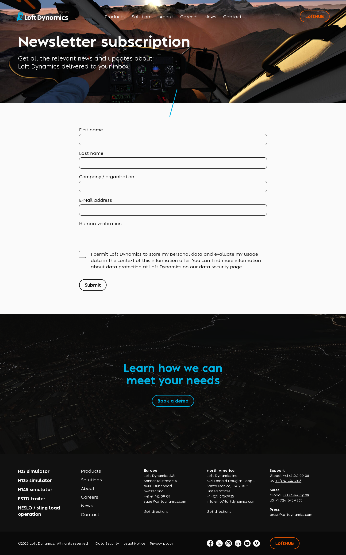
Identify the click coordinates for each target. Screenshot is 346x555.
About (166, 16)
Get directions (156, 511)
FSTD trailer (31, 498)
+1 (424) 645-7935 (220, 496)
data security (214, 266)
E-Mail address (95, 200)
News (210, 16)
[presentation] (114, 237)
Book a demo (173, 400)
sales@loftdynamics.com (165, 501)
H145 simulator (35, 489)
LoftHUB (314, 16)
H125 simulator (35, 480)
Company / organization (106, 176)
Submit (93, 284)
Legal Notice (134, 543)
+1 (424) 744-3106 (288, 480)
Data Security (107, 543)
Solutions (142, 16)
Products (115, 16)
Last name (91, 153)
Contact (232, 16)
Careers (188, 16)
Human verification (100, 223)
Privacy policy (161, 543)
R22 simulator (34, 471)
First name (91, 129)
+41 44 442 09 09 (157, 496)
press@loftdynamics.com (291, 514)
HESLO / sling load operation (39, 510)
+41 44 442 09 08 (296, 475)
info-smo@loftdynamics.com (231, 501)
